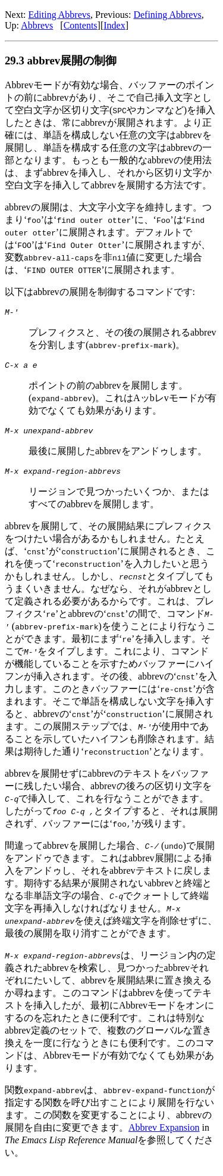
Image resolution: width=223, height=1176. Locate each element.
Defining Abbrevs (167, 15)
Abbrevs (37, 25)
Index (114, 25)
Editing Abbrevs (59, 15)
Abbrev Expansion (164, 1135)
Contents (81, 25)
